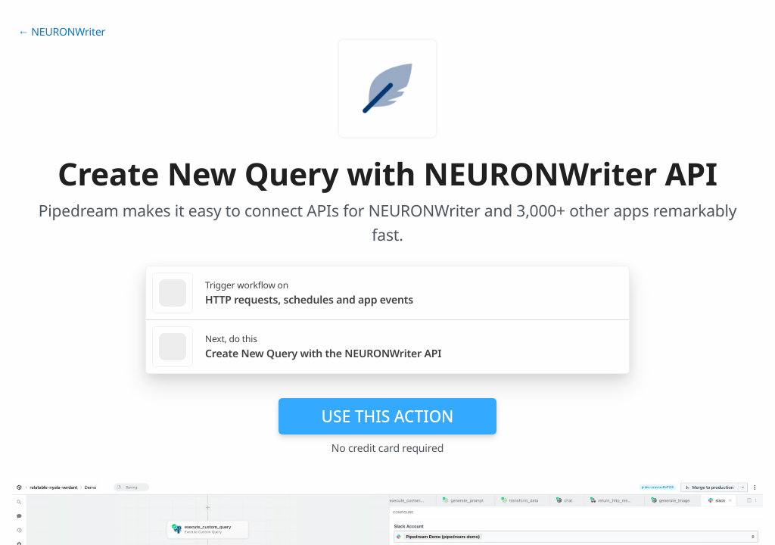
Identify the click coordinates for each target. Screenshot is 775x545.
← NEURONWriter (61, 32)
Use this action (388, 416)
